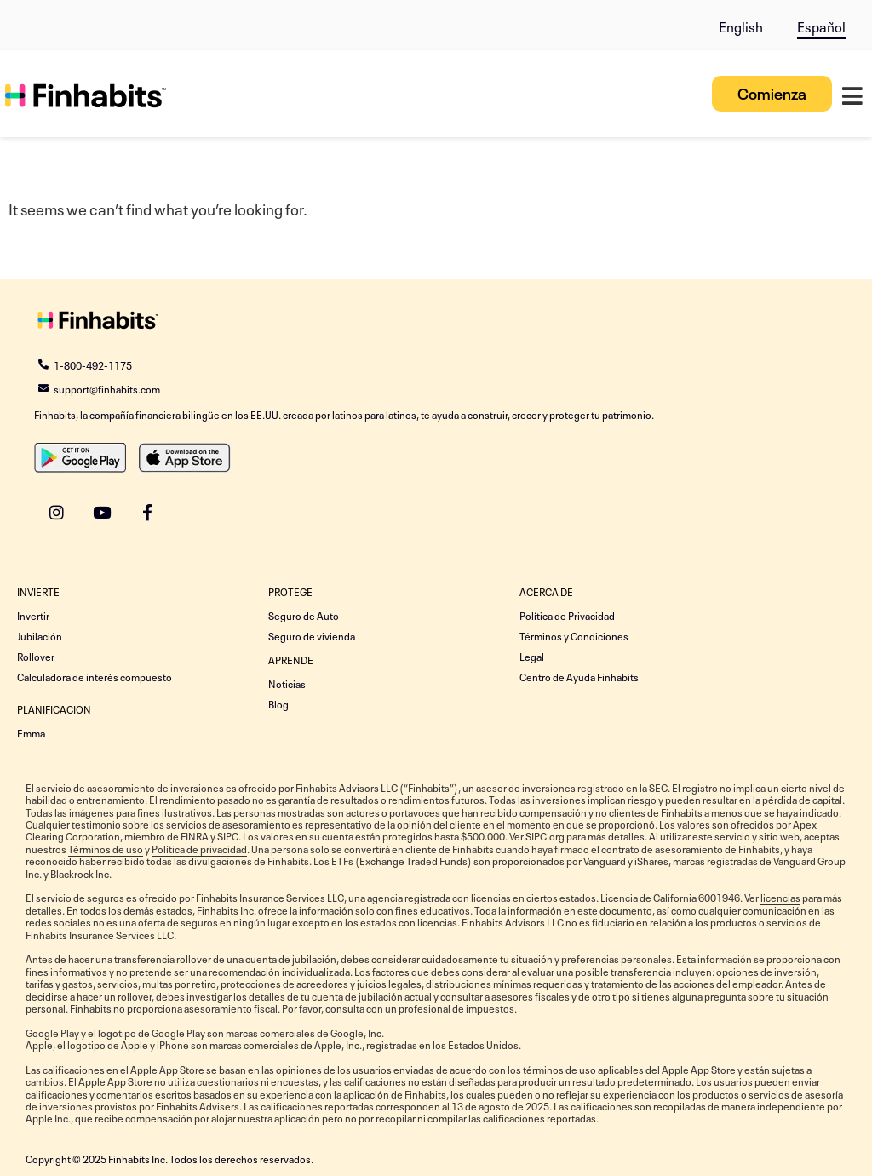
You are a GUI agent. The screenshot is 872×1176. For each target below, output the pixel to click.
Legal (531, 655)
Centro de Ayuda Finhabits (579, 676)
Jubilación (39, 635)
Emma (31, 732)
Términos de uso (105, 848)
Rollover (35, 655)
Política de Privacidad (567, 614)
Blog (278, 703)
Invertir (33, 614)
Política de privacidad (199, 848)
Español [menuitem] (821, 25)
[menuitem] (741, 22)
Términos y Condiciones (573, 635)
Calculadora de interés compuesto (94, 676)
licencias (780, 896)
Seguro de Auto (303, 614)
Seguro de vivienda (311, 635)
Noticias (287, 683)
